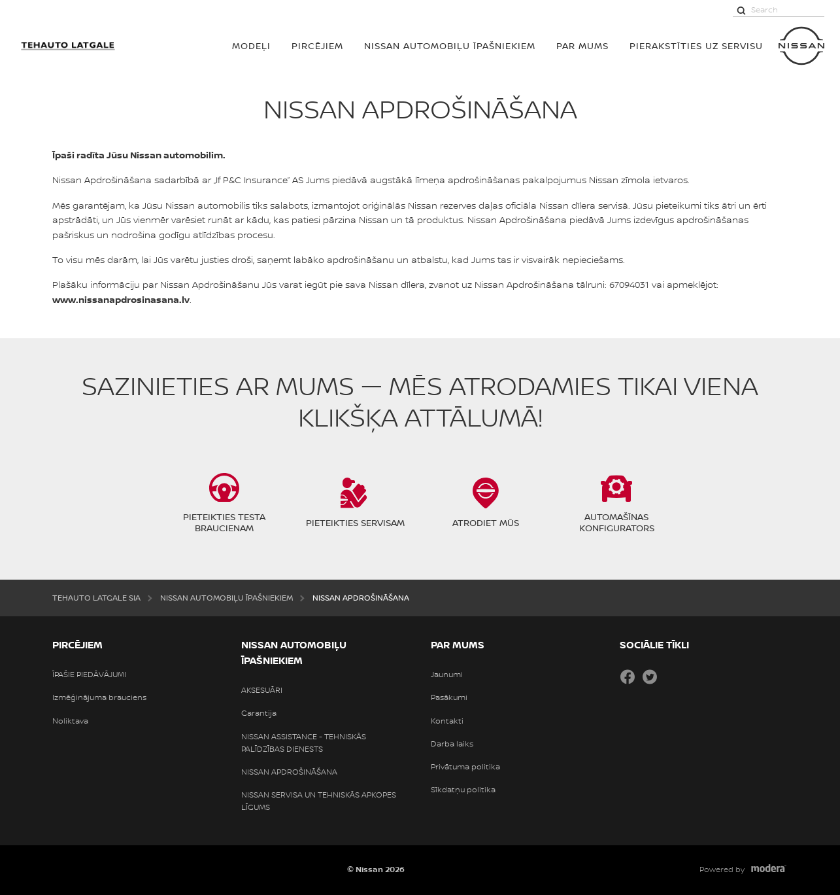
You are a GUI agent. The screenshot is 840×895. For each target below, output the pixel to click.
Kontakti (447, 721)
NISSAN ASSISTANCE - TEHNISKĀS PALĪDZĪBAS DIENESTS (303, 742)
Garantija (259, 713)
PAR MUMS (582, 45)
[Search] (741, 10)
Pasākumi (449, 697)
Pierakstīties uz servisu (696, 45)
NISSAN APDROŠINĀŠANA (289, 772)
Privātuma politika (465, 767)
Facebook (627, 676)
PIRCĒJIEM (317, 45)
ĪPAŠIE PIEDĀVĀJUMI (89, 674)
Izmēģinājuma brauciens (99, 697)
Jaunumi (447, 674)
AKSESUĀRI (261, 690)
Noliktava (70, 721)
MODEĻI (251, 45)
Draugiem (672, 676)
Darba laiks (452, 744)
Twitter (650, 676)
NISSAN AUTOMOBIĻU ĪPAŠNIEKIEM (449, 45)
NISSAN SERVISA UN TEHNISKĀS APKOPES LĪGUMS (318, 801)
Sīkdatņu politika (463, 789)
